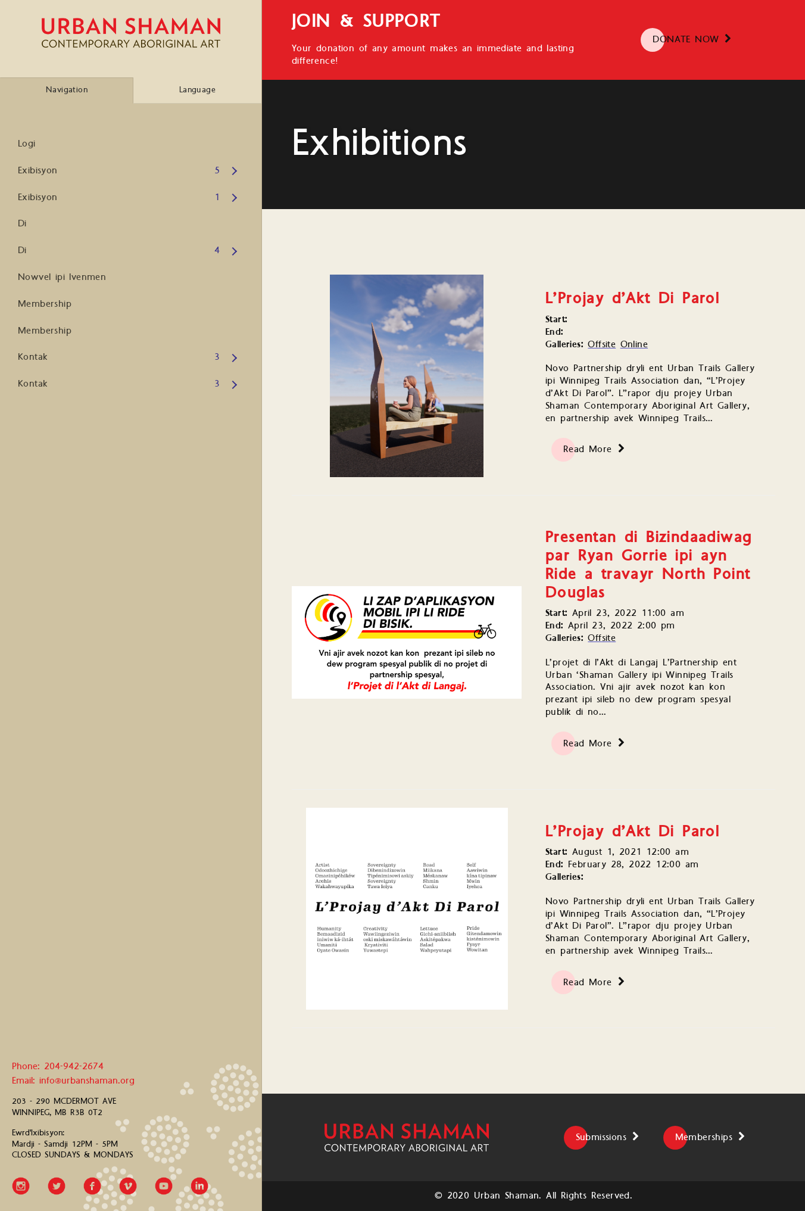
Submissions (601, 1137)
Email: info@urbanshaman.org (73, 1081)
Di (22, 223)
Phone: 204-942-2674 (58, 1067)
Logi (27, 143)
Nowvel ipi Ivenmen (62, 277)
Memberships (703, 1137)
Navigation (67, 89)
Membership (44, 304)
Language (197, 89)
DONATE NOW (686, 39)
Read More (587, 449)
